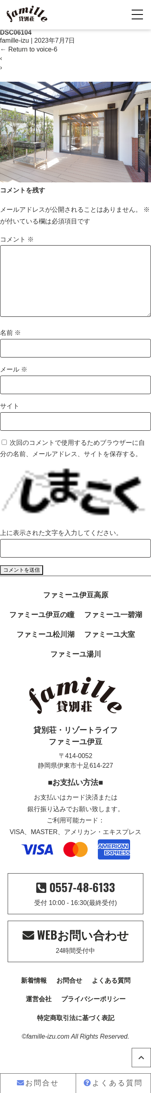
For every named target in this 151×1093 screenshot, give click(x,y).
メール (13, 382)
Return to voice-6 (28, 49)
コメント (17, 239)
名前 (10, 345)
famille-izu (14, 40)
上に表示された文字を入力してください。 (61, 545)
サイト (9, 418)
